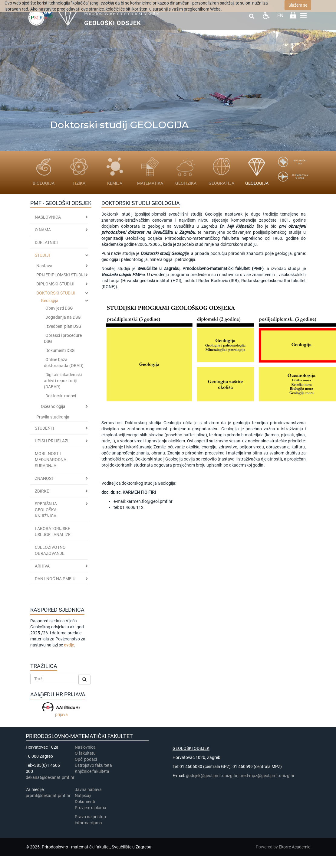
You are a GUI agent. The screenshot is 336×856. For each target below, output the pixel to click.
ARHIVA (42, 566)
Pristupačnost (266, 15)
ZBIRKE (42, 491)
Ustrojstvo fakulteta (93, 765)
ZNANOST (44, 478)
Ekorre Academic (294, 847)
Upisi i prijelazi (51, 440)
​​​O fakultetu (85, 753)
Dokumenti (85, 801)
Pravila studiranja (52, 417)
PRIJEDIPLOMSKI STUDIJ (60, 274)
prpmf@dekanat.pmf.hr (48, 795)
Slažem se (297, 5)
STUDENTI (44, 428)
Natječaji (83, 795)
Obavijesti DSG (59, 308)
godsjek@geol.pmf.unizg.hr (212, 775)
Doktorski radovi (60, 395)
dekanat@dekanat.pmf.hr (50, 777)
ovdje (69, 645)
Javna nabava (88, 789)
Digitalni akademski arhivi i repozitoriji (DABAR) (63, 380)
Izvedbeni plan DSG (63, 326)
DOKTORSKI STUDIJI (55, 293)
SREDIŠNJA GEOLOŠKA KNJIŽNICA (46, 509)
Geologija (49, 300)
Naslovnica (48, 217)
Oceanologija (53, 406)
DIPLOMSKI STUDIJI (55, 284)
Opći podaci (86, 759)
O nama (43, 229)
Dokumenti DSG (60, 350)
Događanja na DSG (63, 317)
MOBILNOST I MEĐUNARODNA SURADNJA (50, 459)
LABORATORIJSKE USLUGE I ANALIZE (53, 531)
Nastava (44, 265)
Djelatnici (46, 242)
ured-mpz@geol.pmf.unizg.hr (267, 775)
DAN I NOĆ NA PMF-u (55, 578)
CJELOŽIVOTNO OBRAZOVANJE (50, 550)
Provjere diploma (90, 807)
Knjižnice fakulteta (92, 771)
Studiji (42, 255)
